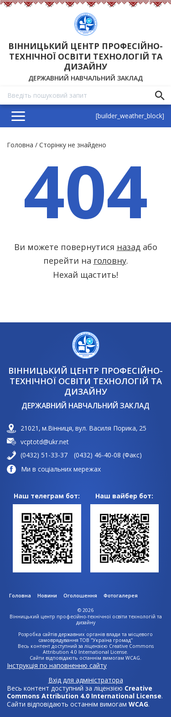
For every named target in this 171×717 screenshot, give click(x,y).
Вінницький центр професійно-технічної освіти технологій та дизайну (85, 56)
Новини (47, 595)
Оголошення (80, 595)
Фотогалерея (121, 595)
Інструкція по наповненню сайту (57, 665)
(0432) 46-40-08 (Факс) (108, 455)
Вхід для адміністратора (85, 680)
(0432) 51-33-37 (44, 455)
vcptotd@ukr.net (45, 441)
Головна (20, 144)
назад (128, 246)
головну (109, 260)
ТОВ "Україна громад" (106, 640)
